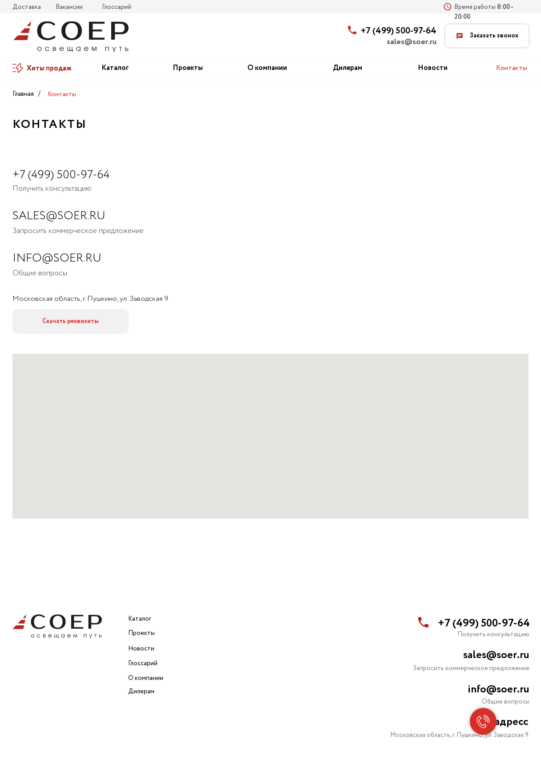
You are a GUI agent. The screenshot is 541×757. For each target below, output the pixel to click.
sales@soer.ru (411, 42)
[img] (71, 36)
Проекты (188, 68)
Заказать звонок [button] (487, 35)
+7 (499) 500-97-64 (398, 31)
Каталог (115, 68)
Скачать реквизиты (70, 321)
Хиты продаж (49, 68)
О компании (267, 68)
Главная (23, 94)
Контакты (511, 68)
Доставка (26, 7)
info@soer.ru (56, 258)
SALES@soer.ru (58, 216)
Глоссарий (116, 7)
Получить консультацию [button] (52, 188)
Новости (433, 68)
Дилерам (347, 68)
